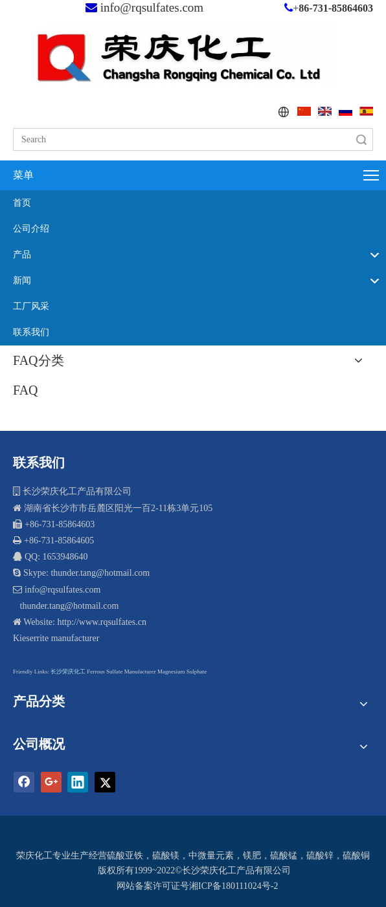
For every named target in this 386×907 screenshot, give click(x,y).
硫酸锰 (283, 855)
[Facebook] (24, 782)
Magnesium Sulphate (182, 671)
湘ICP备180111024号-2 (233, 886)
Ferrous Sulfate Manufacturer (121, 671)
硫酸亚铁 (125, 855)
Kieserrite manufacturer (56, 638)
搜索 (361, 139)
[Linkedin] (77, 782)
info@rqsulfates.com (151, 7)
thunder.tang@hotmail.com (68, 606)
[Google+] (51, 782)
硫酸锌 (320, 855)
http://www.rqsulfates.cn (101, 622)
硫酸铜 (356, 855)
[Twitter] (105, 782)
